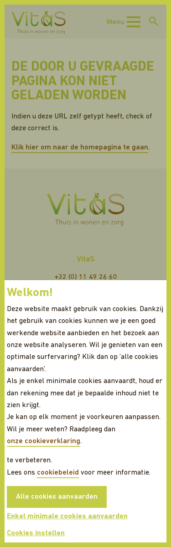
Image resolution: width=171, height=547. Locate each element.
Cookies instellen (36, 533)
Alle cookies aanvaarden (57, 497)
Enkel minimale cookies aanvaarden (67, 516)
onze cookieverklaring (43, 441)
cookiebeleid (58, 472)
